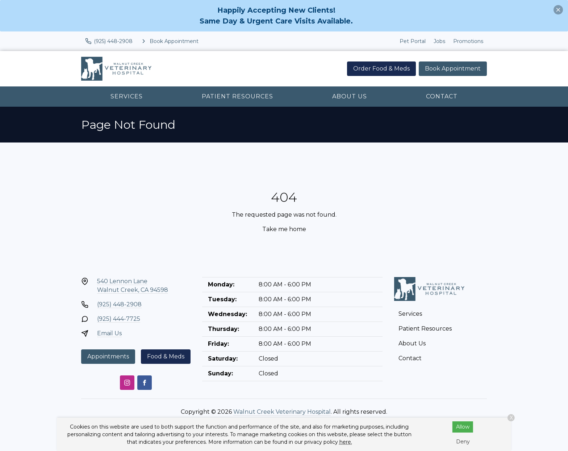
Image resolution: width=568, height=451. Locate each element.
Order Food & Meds (381, 68)
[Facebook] (144, 382)
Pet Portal (413, 41)
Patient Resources (237, 96)
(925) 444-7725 (118, 318)
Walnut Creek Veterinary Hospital (282, 411)
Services (126, 96)
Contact (442, 96)
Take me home (284, 229)
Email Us (109, 333)
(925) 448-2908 (119, 304)
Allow (462, 427)
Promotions (468, 41)
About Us (349, 96)
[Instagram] (127, 382)
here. (345, 442)
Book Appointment (453, 68)
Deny (463, 441)
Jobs (439, 41)
